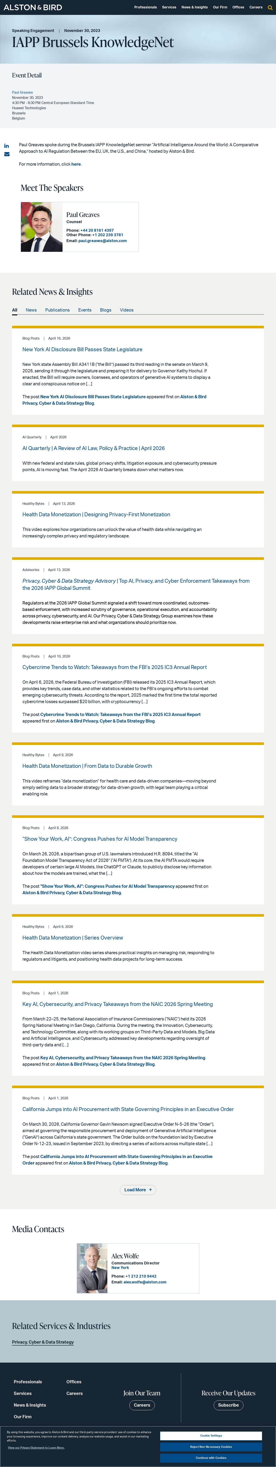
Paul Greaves (83, 214)
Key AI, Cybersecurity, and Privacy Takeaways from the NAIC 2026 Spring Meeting (122, 1058)
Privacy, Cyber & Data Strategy (43, 1342)
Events (84, 310)
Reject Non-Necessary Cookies (211, 1447)
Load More (135, 1190)
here (76, 164)
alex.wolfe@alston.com (145, 1282)
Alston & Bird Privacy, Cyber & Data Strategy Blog (105, 721)
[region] (138, 1446)
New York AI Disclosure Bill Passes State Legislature (93, 397)
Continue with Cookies (211, 1458)
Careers (256, 7)
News (31, 310)
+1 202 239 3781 (107, 235)
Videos (126, 310)
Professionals (145, 7)
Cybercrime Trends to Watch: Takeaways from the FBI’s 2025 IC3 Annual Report (120, 715)
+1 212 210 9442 (141, 1276)
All (14, 310)
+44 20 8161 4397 (97, 231)
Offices (238, 7)
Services (169, 7)
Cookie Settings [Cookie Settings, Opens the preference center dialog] (211, 1435)
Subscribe (228, 1405)
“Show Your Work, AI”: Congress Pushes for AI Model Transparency (107, 886)
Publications (57, 310)
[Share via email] (6, 154)
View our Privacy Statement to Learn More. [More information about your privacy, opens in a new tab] (36, 1448)
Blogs (105, 310)
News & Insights (195, 7)
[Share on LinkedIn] (6, 146)
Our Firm (220, 7)
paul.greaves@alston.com (102, 241)
